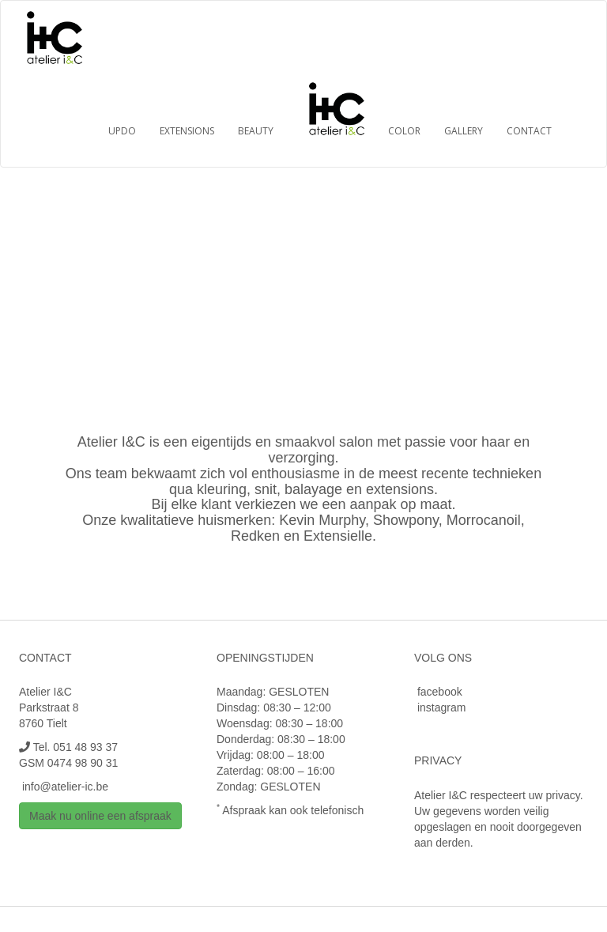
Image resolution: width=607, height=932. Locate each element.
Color (404, 131)
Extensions (187, 131)
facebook (439, 691)
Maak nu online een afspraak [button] (100, 815)
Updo (122, 131)
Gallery (463, 131)
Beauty (255, 131)
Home (338, 107)
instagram (441, 707)
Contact (529, 131)
